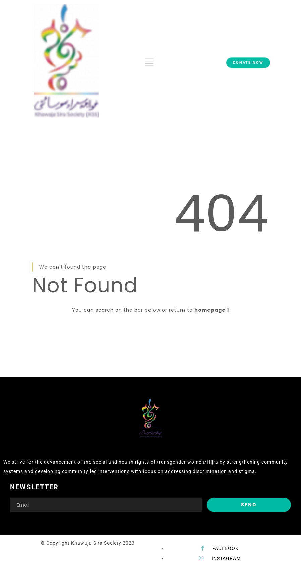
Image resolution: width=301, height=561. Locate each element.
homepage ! (211, 310)
